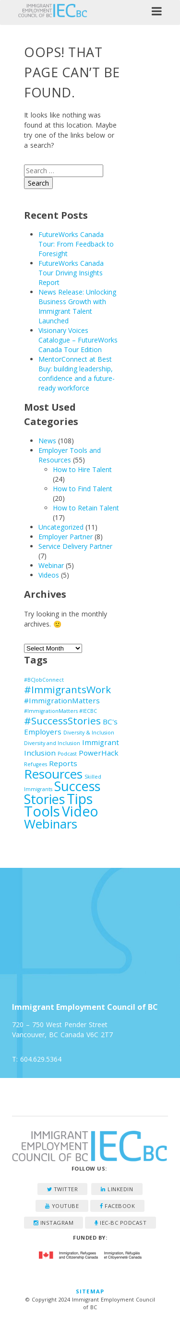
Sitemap (90, 1291)
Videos (48, 575)
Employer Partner (65, 536)
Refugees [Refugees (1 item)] (35, 764)
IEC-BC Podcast (120, 1222)
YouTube (62, 1205)
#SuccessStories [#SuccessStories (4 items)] (62, 720)
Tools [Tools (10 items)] (42, 811)
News (47, 440)
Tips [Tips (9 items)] (80, 799)
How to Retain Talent (86, 507)
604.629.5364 (40, 1059)
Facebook (117, 1205)
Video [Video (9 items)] (80, 811)
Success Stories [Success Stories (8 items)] (62, 792)
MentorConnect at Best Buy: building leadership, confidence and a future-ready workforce (76, 373)
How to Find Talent (82, 488)
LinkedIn (117, 1189)
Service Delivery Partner (75, 546)
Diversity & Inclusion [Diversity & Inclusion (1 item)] (88, 732)
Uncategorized (61, 527)
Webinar (51, 565)
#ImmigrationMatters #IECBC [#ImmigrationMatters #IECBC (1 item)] (60, 711)
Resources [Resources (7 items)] (53, 773)
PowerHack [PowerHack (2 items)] (99, 753)
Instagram (54, 1222)
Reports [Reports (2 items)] (63, 763)
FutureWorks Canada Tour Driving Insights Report (71, 273)
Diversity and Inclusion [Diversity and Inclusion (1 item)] (52, 743)
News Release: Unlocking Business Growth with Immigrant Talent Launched (77, 306)
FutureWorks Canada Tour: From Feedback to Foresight (76, 244)
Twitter (62, 1189)
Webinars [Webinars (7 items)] (50, 823)
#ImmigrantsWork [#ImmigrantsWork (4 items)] (67, 689)
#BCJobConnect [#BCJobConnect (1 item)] (44, 679)
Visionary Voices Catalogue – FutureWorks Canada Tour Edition (78, 340)
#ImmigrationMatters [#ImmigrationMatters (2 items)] (62, 700)
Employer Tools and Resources (69, 455)
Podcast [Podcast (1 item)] (67, 753)
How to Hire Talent (82, 469)
